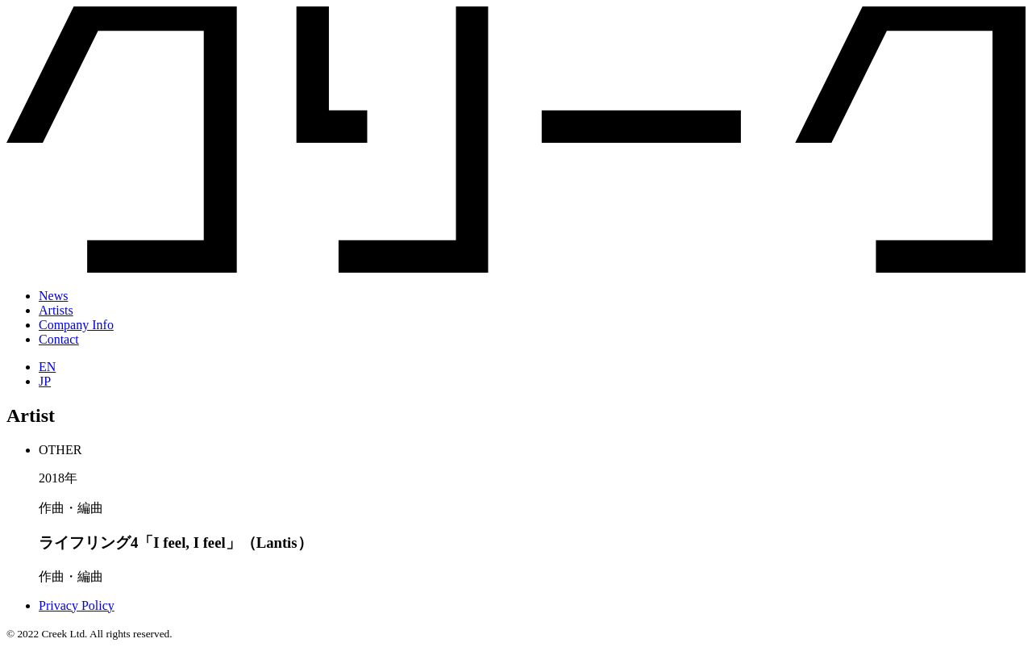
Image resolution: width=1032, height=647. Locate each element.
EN (47, 367)
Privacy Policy (76, 605)
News (53, 296)
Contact (59, 339)
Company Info (76, 325)
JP (45, 381)
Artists (56, 310)
